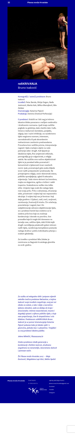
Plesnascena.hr (37, 336)
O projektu (33, 383)
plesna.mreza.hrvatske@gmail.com (59, 383)
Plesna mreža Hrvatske (37, 2)
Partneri (32, 380)
